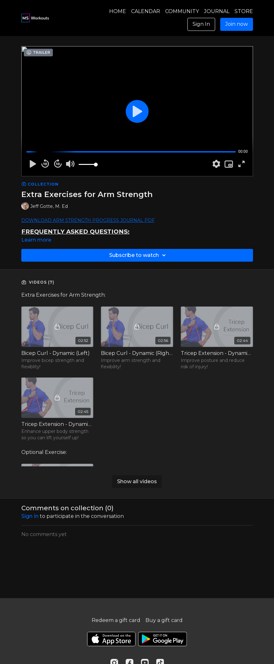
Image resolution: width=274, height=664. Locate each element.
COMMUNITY (182, 11)
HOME (117, 11)
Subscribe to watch (138, 255)
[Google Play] (162, 639)
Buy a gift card (164, 620)
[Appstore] (111, 639)
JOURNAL (216, 11)
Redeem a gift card (116, 620)
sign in (30, 516)
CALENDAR (145, 11)
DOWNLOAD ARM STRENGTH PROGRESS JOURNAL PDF (88, 220)
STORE (244, 11)
